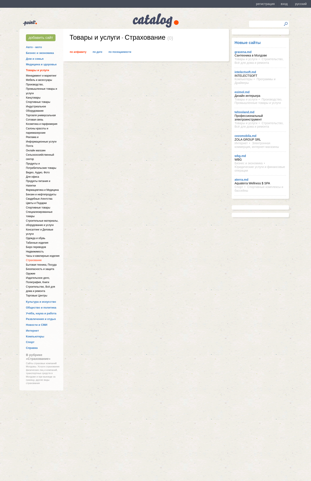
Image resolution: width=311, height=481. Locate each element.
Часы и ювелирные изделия (42, 255)
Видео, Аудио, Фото (38, 172)
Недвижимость (35, 251)
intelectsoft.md (245, 72)
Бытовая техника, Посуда (41, 264)
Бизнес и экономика (40, 53)
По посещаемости (120, 51)
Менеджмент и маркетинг (41, 75)
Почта (29, 145)
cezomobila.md (245, 136)
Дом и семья (35, 58)
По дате (97, 51)
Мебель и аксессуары (39, 79)
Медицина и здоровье (41, 64)
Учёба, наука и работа (41, 313)
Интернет (32, 330)
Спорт (30, 342)
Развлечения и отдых (41, 319)
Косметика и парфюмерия (41, 123)
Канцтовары (33, 97)
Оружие (30, 273)
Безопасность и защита (40, 269)
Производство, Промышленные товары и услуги (41, 89)
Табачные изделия (37, 242)
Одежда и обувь (35, 238)
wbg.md (240, 156)
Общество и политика (41, 307)
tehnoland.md (244, 112)
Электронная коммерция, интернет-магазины (257, 145)
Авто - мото (34, 47)
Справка (32, 347)
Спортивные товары (38, 101)
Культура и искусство (41, 301)
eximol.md (242, 92)
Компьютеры (35, 336)
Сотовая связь (34, 119)
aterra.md (241, 179)
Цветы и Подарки (36, 203)
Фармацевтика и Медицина (42, 189)
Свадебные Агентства (39, 198)
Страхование (34, 260)
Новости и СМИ (36, 324)
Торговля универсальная (41, 115)
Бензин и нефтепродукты (41, 194)
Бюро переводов (36, 247)
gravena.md (243, 52)
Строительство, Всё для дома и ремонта (259, 60)
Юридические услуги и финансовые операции (260, 168)
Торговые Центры (36, 295)
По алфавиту (78, 51)
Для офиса (32, 176)
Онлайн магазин (36, 150)
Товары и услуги (37, 70)
